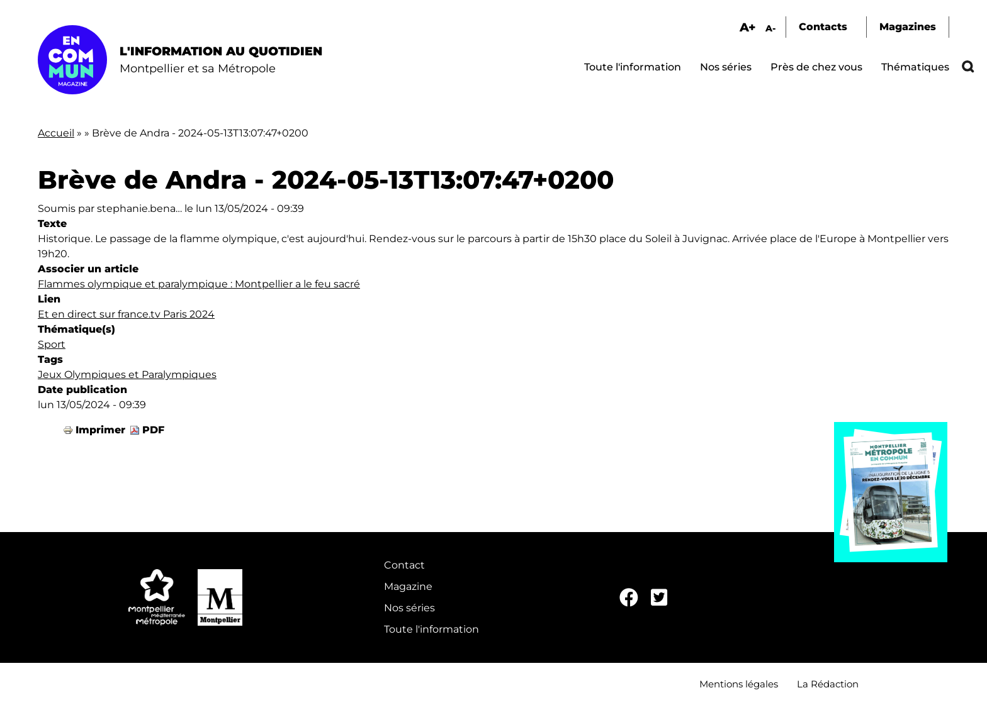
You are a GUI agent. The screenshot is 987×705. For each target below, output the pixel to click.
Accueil (56, 133)
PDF (153, 430)
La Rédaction (828, 684)
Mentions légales (738, 684)
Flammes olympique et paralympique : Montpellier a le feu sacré (199, 284)
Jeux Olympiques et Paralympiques (127, 374)
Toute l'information (632, 67)
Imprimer (100, 430)
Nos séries (726, 67)
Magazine (408, 586)
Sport (51, 344)
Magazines (907, 27)
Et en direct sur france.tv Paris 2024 (126, 314)
